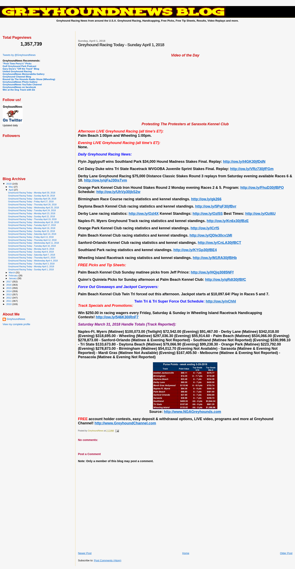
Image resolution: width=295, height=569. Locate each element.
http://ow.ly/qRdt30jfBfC (225, 280)
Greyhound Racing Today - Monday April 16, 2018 (31, 228)
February (14, 275)
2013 (9, 294)
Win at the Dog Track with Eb (19, 89)
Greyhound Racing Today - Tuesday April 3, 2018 (31, 263)
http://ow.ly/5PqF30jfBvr (215, 206)
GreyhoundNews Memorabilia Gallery (24, 74)
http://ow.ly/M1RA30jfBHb (215, 258)
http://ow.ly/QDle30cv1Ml (211, 235)
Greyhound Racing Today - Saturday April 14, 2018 (32, 234)
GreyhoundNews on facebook (19, 87)
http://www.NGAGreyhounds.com (192, 412)
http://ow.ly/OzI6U (260, 214)
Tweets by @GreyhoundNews (19, 55)
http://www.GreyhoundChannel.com (125, 423)
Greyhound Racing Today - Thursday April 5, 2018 (31, 257)
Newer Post (85, 553)
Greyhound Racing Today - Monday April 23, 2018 (31, 213)
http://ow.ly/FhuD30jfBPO (262, 188)
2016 (9, 284)
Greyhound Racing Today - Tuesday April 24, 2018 (32, 210)
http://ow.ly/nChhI (221, 301)
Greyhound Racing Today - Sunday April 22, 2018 (31, 216)
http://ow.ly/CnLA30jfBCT (219, 243)
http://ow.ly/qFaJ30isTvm (105, 180)
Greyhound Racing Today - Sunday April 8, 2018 (31, 252)
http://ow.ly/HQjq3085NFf (212, 272)
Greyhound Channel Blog (17, 76)
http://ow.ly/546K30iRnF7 (117, 317)
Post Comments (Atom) (107, 560)
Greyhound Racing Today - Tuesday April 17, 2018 (32, 225)
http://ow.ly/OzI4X (144, 214)
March (12, 272)
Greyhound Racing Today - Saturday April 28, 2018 (32, 198)
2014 (9, 291)
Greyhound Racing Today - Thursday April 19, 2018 (32, 219)
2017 (9, 281)
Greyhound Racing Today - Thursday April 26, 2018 (32, 204)
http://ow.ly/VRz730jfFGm (251, 169)
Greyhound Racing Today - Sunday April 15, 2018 (31, 231)
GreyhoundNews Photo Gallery (20, 81)
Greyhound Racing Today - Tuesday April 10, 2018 (32, 246)
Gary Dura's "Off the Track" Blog (21, 68)
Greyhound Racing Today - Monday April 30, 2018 (31, 192)
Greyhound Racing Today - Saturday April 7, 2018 (31, 255)
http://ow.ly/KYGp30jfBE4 (195, 250)
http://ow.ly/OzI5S (208, 214)
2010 (9, 304)
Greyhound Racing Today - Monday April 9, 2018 (31, 249)
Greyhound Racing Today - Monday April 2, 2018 (31, 266)
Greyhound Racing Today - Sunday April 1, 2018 (31, 269)
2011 (9, 301)
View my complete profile (16, 324)
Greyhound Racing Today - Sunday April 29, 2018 (31, 195)
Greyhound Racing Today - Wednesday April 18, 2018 (33, 222)
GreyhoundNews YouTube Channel (22, 84)
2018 (9, 183)
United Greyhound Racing (17, 71)
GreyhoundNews (16, 319)
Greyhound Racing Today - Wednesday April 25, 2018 (33, 207)
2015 (9, 288)
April (11, 190)
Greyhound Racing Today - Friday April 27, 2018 (31, 201)
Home (185, 553)
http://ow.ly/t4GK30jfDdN (244, 162)
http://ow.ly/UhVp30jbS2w (118, 192)
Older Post (286, 553)
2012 (9, 297)
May (11, 187)
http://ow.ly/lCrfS (205, 228)
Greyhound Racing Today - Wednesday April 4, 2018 (33, 260)
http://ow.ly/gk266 (206, 199)
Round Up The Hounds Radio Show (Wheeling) (29, 79)
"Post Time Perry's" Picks (17, 63)
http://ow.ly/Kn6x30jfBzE (228, 221)
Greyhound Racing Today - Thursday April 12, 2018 (32, 240)
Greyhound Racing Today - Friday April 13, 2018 (31, 237)
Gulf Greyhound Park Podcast (19, 66)
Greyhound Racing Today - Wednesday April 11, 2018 (33, 243)
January (13, 278)
